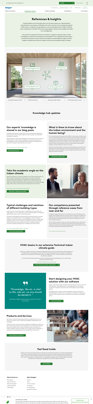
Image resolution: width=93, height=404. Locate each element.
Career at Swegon (31, 383)
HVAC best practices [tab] (36, 100)
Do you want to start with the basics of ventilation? (18, 188)
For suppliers (30, 385)
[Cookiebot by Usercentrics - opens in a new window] (7, 402)
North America (78, 7)
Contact (85, 7)
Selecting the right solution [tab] (56, 100)
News (28, 381)
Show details (62, 401)
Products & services (11, 381)
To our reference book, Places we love (57, 231)
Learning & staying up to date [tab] (16, 100)
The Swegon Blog (31, 387)
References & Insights (12, 383)
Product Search (54, 7)
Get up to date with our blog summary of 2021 (17, 147)
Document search (64, 7)
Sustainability (10, 387)
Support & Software (11, 385)
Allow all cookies (80, 393)
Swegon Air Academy (32, 389)
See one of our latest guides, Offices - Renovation (18, 228)
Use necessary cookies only (80, 397)
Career (71, 7)
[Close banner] (91, 392)
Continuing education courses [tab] (76, 100)
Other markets (79, 3)
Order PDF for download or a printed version (46, 262)
